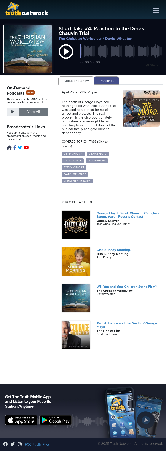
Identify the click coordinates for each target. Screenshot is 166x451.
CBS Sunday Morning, (114, 250)
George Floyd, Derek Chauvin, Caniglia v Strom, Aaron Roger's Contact (128, 215)
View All (33, 112)
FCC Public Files (37, 444)
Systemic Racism (74, 167)
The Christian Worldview (80, 38)
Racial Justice (72, 160)
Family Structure (75, 174)
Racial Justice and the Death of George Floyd (127, 325)
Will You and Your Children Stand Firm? (127, 287)
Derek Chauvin (73, 153)
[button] (66, 56)
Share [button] (152, 65)
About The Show (76, 81)
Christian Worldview (77, 181)
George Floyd (97, 153)
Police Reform (97, 160)
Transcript (106, 81)
